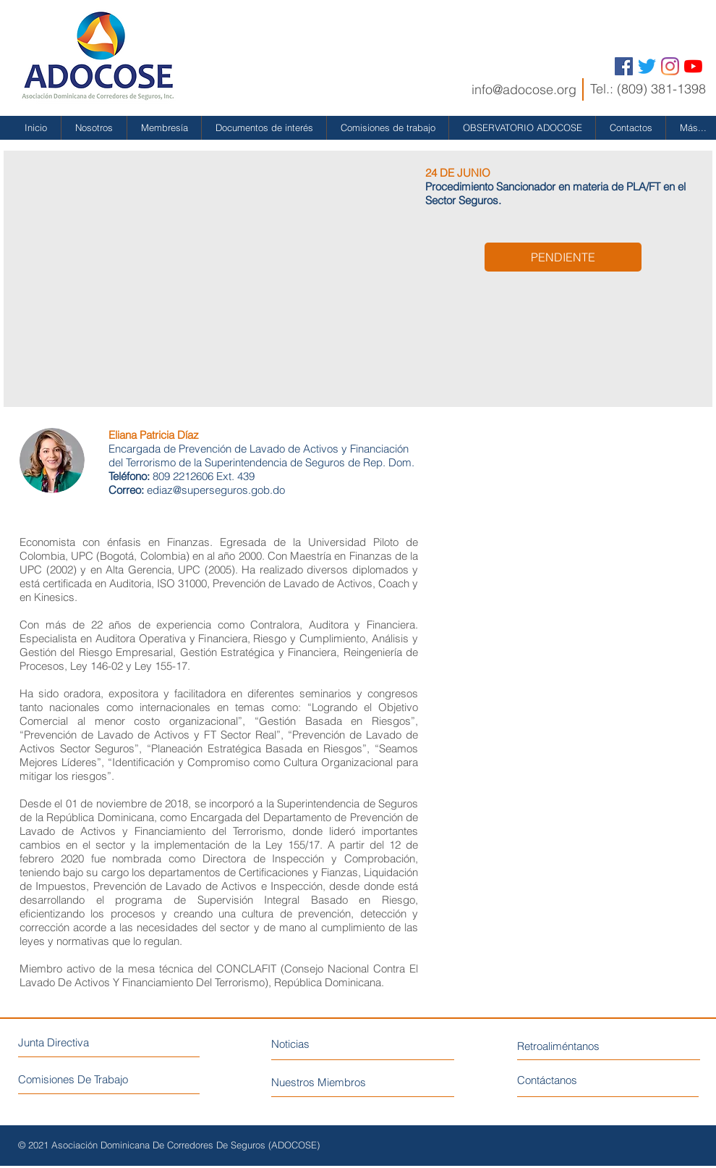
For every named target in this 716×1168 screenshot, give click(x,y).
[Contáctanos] (571, 1080)
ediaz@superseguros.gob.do (216, 490)
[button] (94, 128)
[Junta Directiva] (80, 1042)
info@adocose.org (524, 89)
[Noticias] (334, 1044)
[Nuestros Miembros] (346, 1082)
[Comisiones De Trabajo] (109, 1079)
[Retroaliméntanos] (585, 1046)
